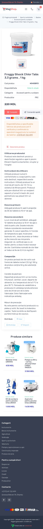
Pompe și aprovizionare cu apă (13, 447)
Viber (19, 319)
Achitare (5, 468)
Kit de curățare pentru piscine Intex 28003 (12, 401)
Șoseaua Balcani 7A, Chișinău (12, 2)
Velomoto (5, 444)
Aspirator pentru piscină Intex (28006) (30, 401)
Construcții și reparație (10, 451)
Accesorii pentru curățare (28, 93)
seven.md (28, 525)
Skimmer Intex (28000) (11, 361)
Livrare (4, 471)
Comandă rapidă (32, 112)
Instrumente (6, 427)
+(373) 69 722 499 (25, 135)
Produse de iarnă (8, 454)
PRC (37, 97)
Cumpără (12, 112)
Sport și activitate (8, 441)
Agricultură (6, 434)
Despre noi (5, 464)
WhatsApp (10, 325)
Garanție (5, 478)
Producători (6, 481)
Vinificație (5, 437)
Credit (4, 474)
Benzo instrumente (9, 431)
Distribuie (8, 319)
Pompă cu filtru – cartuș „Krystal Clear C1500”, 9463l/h (31, 364)
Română (35, 2)
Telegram (25, 325)
